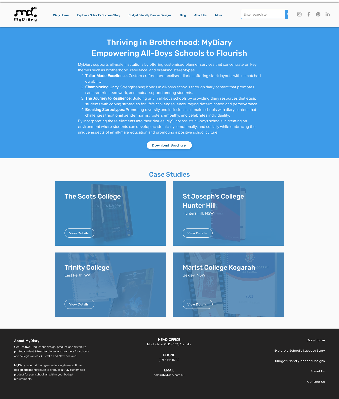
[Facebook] (309, 14)
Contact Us (316, 381)
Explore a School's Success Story (308, 350)
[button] (218, 15)
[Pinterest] (318, 14)
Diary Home (316, 340)
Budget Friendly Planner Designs (308, 361)
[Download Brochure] (169, 145)
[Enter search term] (259, 14)
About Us (318, 371)
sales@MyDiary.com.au (169, 375)
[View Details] (79, 233)
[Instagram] (299, 14)
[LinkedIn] (328, 14)
